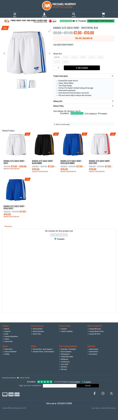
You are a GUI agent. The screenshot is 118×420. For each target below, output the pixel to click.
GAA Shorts (63, 367)
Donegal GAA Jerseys (94, 329)
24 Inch (65, 57)
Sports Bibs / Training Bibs (67, 349)
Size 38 (56, 57)
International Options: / (16, 378)
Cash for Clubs (8, 341)
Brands (5, 334)
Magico (98, 408)
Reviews (8, 226)
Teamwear (63, 329)
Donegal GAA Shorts (94, 334)
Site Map (6, 354)
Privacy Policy (7, 349)
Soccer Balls (63, 364)
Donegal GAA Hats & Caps (96, 331)
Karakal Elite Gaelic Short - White (15, 162)
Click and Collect (36, 329)
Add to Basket (82, 67)
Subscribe (88, 386)
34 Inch (57, 62)
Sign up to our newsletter (30, 385)
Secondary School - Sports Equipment (42, 351)
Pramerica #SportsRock (10, 336)
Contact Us (6, 331)
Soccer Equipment (65, 351)
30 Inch (91, 57)
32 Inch (100, 57)
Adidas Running (93, 349)
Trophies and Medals (66, 331)
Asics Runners (92, 354)
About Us (6, 329)
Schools (6, 339)
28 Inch (83, 57)
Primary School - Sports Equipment (41, 349)
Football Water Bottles (66, 357)
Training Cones (64, 362)
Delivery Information (37, 331)
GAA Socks (63, 369)
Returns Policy (36, 334)
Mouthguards (63, 359)
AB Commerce (112, 408)
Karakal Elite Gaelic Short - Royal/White (15, 207)
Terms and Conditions (10, 351)
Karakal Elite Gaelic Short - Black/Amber (43, 162)
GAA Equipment (64, 354)
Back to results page (63, 124)
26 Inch (74, 57)
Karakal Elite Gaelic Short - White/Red (100, 162)
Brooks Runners (93, 351)
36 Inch (65, 62)
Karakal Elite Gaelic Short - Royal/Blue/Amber (71, 162)
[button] (49, 31)
